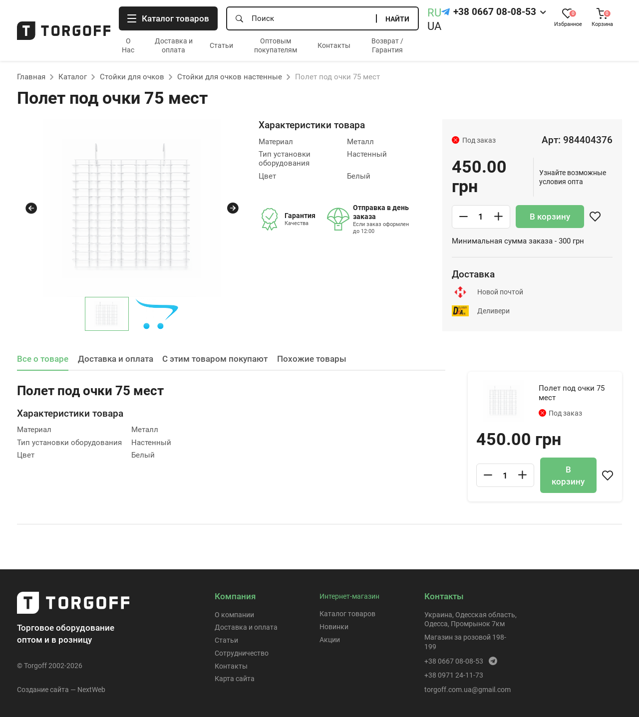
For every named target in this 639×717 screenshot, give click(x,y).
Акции (330, 640)
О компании (234, 615)
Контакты (334, 45)
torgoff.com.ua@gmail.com (467, 690)
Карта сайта (235, 679)
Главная (31, 76)
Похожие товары (311, 359)
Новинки (334, 627)
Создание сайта (43, 690)
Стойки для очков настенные (229, 76)
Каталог (72, 76)
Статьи (221, 45)
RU (434, 12)
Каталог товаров (347, 614)
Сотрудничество (242, 653)
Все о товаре (42, 359)
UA (434, 26)
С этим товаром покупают (215, 359)
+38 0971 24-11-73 (453, 675)
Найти (397, 19)
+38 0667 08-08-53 (494, 11)
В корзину (550, 217)
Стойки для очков (132, 76)
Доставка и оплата (115, 359)
